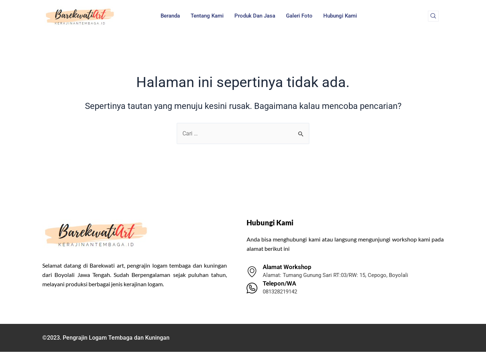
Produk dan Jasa (254, 16)
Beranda (170, 16)
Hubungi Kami (340, 16)
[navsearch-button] (433, 16)
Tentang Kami (207, 16)
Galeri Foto (299, 16)
